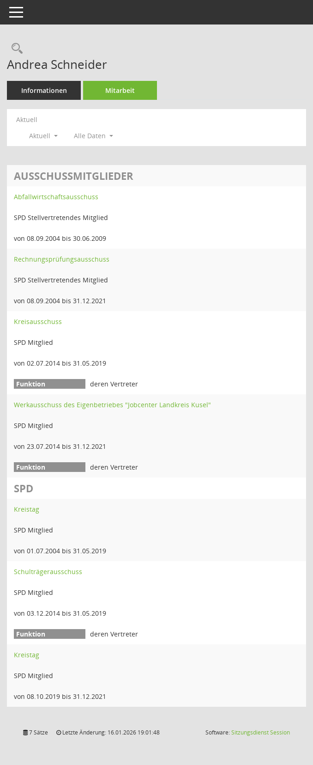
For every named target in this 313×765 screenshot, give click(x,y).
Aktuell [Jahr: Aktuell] (26, 119)
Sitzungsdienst (260, 732)
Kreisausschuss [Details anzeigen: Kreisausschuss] (38, 321)
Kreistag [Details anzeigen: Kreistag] (26, 509)
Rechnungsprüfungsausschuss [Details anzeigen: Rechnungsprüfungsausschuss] (61, 259)
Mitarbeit (120, 90)
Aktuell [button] (43, 135)
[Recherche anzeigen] (15, 48)
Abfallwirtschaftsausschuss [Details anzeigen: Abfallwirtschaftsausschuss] (56, 196)
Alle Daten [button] (93, 135)
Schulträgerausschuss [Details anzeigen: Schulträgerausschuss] (48, 571)
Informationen (44, 90)
